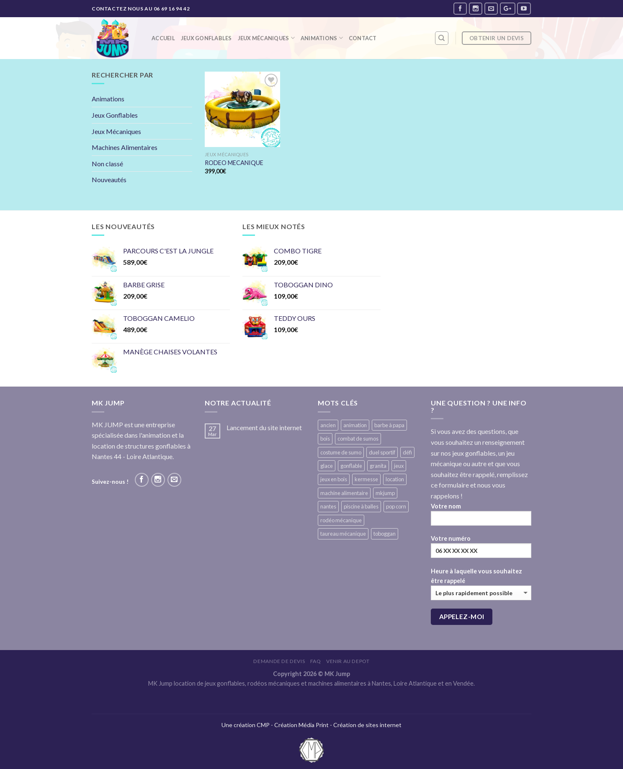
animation (355, 425)
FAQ (315, 661)
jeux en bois (333, 479)
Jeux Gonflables (206, 38)
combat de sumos (357, 438)
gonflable (351, 465)
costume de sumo (340, 452)
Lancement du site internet (264, 427)
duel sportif (382, 452)
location (395, 479)
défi (407, 452)
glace (326, 465)
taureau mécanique (343, 533)
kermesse (366, 479)
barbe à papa (389, 425)
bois (325, 438)
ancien (328, 425)
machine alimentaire (344, 493)
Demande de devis (279, 661)
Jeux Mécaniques (116, 131)
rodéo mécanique (341, 520)
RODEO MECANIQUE (234, 162)
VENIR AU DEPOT (348, 661)
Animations (322, 38)
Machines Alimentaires (124, 147)
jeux (399, 465)
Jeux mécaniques (266, 38)
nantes (328, 506)
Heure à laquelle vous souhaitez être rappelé (481, 584)
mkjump (385, 493)
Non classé (107, 164)
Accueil (163, 38)
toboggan (384, 533)
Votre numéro (481, 549)
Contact (363, 38)
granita (378, 465)
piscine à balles (361, 506)
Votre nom (481, 517)
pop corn (396, 506)
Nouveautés (109, 179)
